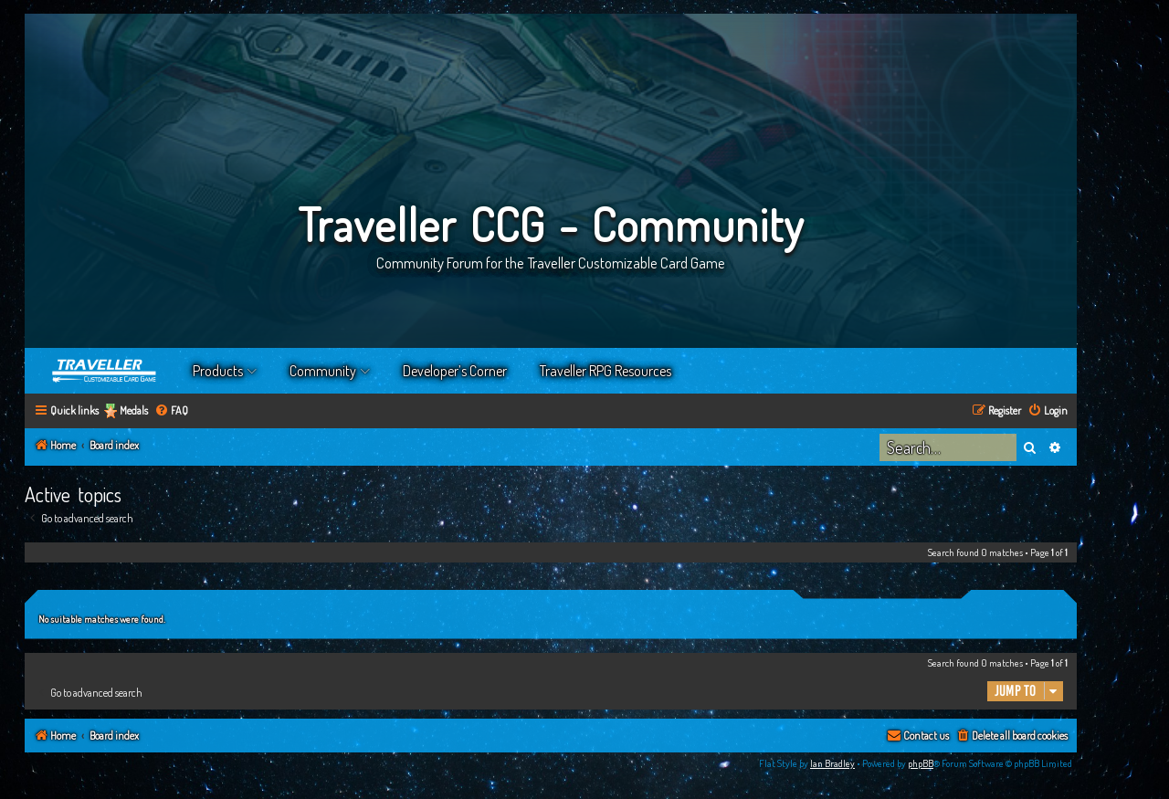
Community (323, 371)
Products (218, 371)
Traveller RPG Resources (605, 371)
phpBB (920, 763)
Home (105, 370)
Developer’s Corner (455, 371)
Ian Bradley (832, 763)
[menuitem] (171, 411)
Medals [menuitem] (134, 410)
